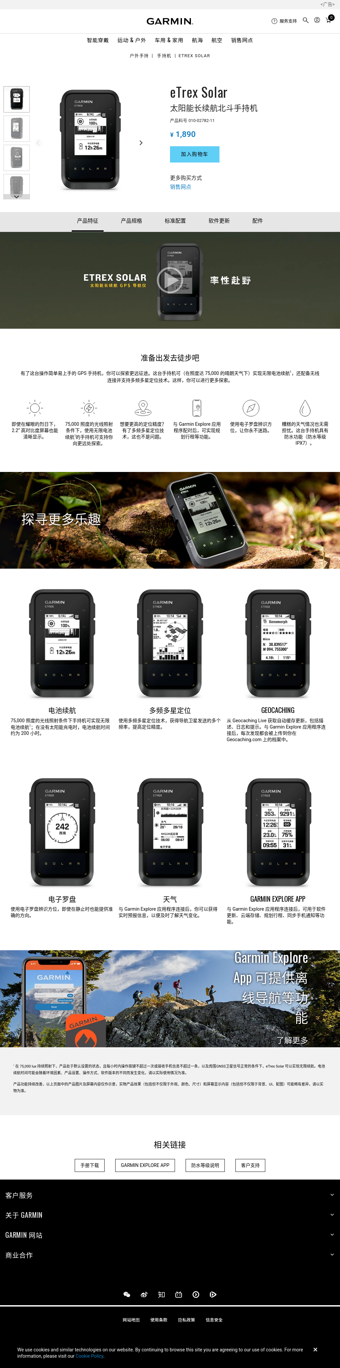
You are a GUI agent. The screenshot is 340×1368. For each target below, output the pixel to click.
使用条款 (158, 1319)
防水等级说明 (205, 1165)
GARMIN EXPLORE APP (145, 1165)
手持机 (164, 56)
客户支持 (250, 1165)
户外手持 (139, 56)
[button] (16, 99)
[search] (306, 21)
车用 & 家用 (169, 40)
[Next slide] (140, 143)
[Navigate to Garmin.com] (170, 21)
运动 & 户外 (132, 40)
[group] (89, 141)
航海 (197, 40)
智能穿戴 (98, 40)
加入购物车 (195, 154)
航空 (217, 40)
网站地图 (131, 1319)
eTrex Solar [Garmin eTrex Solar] (194, 56)
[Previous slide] (38, 143)
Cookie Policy (89, 1356)
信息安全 (214, 1319)
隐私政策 (186, 1319)
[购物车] (328, 21)
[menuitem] (284, 21)
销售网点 (242, 40)
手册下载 (89, 1165)
